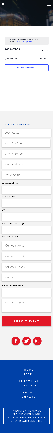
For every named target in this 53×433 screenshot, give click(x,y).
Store (28, 374)
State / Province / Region (14, 223)
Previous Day (11, 59)
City (3, 209)
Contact (29, 385)
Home (29, 369)
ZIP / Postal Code (10, 236)
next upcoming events (24, 42)
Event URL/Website (12, 285)
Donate (29, 396)
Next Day (43, 59)
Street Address (9, 196)
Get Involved (29, 381)
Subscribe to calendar (25, 68)
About (29, 392)
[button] (49, 4)
